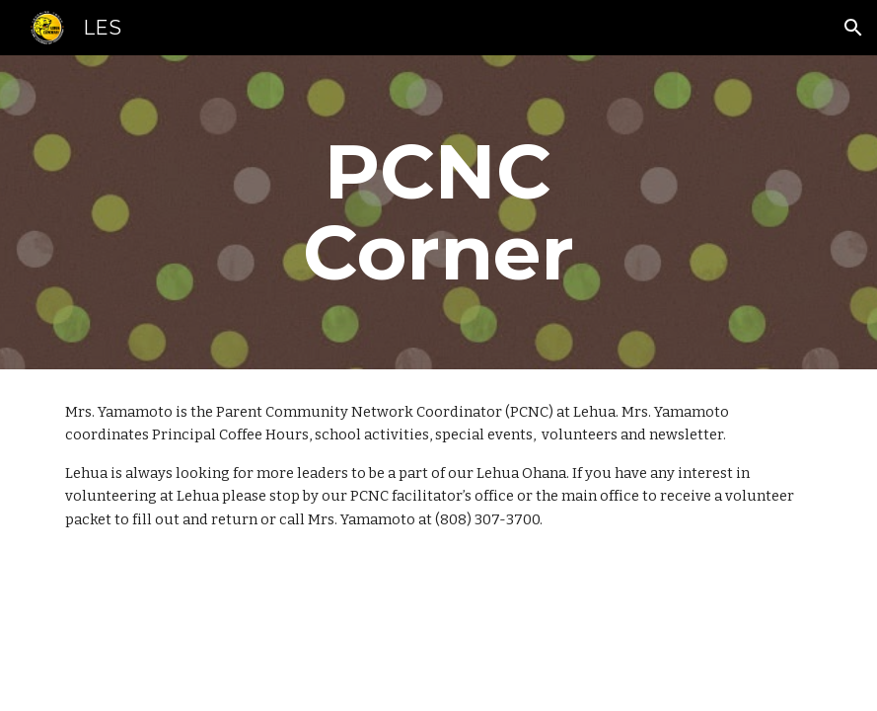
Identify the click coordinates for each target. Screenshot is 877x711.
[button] (853, 27)
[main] (438, 212)
